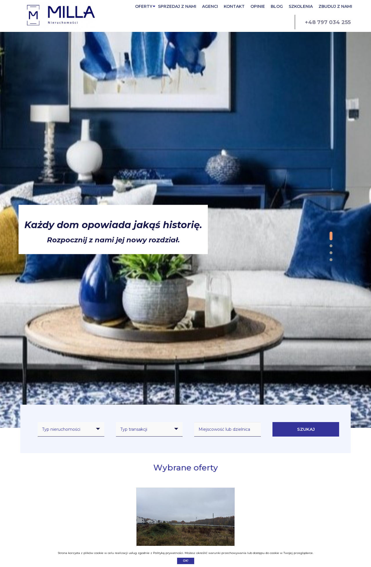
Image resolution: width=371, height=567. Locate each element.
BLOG (277, 6)
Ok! (185, 561)
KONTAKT (234, 6)
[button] (331, 236)
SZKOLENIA (301, 6)
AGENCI (210, 6)
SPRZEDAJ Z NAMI (177, 6)
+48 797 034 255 (328, 22)
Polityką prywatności (168, 553)
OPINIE (257, 6)
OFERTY (143, 6)
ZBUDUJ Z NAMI (335, 6)
